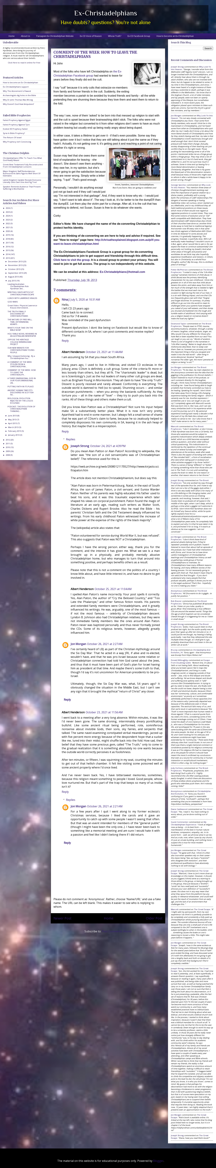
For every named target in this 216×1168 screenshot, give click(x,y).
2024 (8, 215)
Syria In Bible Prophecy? (14, 133)
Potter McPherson (179, 269)
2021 (8, 227)
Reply (65, 341)
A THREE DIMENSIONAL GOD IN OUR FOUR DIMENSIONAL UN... (22, 380)
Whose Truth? (114, 36)
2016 (8, 246)
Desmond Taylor (178, 323)
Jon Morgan (78, 644)
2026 (8, 208)
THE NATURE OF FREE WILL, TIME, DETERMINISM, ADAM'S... (20, 321)
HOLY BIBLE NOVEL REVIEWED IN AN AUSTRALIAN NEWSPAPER (22, 334)
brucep (174, 650)
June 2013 (12, 415)
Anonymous (176, 590)
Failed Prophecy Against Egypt (16, 120)
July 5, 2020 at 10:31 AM (85, 299)
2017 (8, 242)
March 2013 (13, 427)
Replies (70, 439)
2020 (8, 231)
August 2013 (13, 276)
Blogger (158, 1161)
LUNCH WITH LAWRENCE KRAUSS (22, 298)
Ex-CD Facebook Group (139, 36)
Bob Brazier (176, 601)
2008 (8, 455)
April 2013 (12, 423)
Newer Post (62, 918)
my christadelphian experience (188, 823)
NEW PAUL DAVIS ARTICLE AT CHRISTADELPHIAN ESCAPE (21, 293)
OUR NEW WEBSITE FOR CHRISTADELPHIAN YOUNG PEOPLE (21, 349)
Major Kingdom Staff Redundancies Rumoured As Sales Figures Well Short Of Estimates (21, 173)
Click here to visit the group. (71, 259)
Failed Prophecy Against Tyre (16, 124)
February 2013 (15, 431)
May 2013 (12, 419)
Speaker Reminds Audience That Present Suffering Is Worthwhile (22, 187)
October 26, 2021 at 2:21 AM (105, 806)
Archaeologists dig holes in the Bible (19, 95)
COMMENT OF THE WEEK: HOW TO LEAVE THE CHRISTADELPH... (22, 372)
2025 (8, 212)
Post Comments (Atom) (116, 931)
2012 (8, 439)
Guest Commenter (179, 822)
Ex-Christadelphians (105, 13)
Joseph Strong (80, 446)
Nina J (65, 299)
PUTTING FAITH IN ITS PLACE (21, 386)
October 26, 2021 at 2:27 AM (105, 644)
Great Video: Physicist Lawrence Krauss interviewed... (22, 306)
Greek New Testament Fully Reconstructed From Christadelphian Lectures (23, 165)
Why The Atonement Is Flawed (17, 91)
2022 (8, 223)
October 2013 (14, 269)
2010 (8, 447)
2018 (8, 239)
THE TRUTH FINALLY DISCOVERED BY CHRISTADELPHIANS (18, 313)
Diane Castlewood (179, 809)
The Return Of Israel (12, 137)
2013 (8, 258)
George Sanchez (178, 185)
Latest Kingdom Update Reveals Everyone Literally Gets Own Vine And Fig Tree (22, 181)
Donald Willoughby (179, 660)
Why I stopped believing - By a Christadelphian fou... (21, 357)
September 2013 (16, 273)
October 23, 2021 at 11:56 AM (104, 712)
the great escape (202, 909)
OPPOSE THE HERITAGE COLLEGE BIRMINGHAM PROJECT (19, 341)
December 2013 (15, 261)
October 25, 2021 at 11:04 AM (113, 589)
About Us (25, 36)
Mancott (174, 426)
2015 (8, 250)
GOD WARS (13, 301)
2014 (8, 254)
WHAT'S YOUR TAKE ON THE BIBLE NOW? (20, 328)
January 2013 (14, 435)
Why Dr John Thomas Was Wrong (18, 99)
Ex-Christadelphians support (16, 86)
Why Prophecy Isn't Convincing (17, 141)
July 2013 (12, 280)
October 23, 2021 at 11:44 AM (104, 352)
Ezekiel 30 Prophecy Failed (15, 129)
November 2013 (15, 265)
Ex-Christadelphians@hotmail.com (122, 271)
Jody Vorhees (177, 768)
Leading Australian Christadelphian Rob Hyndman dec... (18, 286)
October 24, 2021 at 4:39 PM (108, 446)
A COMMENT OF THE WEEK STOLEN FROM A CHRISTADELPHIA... (20, 364)
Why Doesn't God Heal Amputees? (18, 104)
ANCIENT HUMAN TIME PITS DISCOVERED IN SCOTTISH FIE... (21, 392)
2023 (8, 219)
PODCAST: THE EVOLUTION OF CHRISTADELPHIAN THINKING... (21, 408)
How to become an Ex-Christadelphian (175, 36)
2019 (8, 235)
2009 (8, 451)
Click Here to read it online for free (24, 62)
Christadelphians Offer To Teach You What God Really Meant (22, 159)
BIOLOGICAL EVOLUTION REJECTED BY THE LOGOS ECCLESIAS (20, 400)
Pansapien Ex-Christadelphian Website (55, 36)
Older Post (154, 918)
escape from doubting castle (190, 661)
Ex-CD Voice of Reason (91, 36)
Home (12, 36)
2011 (8, 443)
